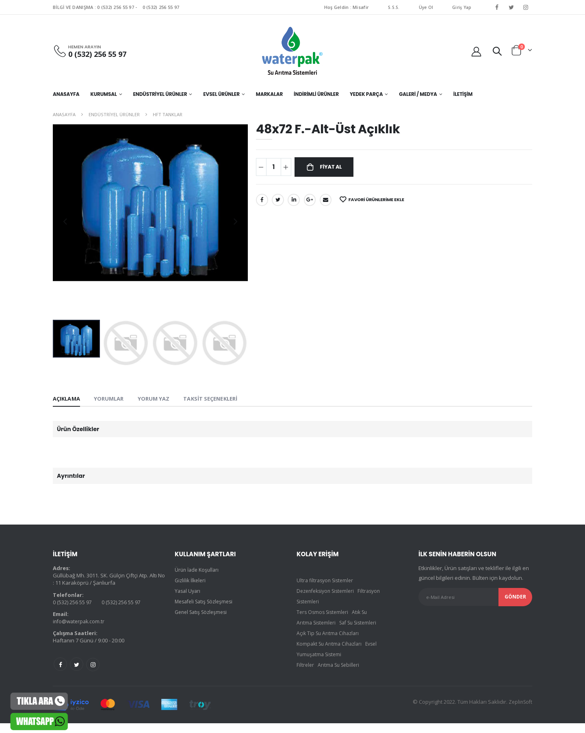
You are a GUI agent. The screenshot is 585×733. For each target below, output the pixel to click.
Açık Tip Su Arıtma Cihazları (329, 644)
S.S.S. (392, 7)
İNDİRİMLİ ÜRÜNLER (316, 94)
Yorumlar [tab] (113, 399)
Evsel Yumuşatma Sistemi (328, 666)
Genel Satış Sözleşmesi (203, 613)
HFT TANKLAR (167, 114)
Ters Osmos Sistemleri (324, 613)
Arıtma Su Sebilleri (340, 676)
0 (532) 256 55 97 (115, 7)
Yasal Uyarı (188, 592)
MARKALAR (269, 94)
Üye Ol (425, 7)
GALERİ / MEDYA (418, 94)
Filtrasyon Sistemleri (321, 602)
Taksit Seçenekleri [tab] (220, 399)
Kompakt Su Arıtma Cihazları (331, 655)
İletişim (462, 94)
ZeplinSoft (519, 711)
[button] (497, 51)
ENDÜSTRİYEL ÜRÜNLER (160, 94)
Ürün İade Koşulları (198, 571)
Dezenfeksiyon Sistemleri (328, 592)
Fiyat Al (333, 168)
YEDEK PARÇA (366, 94)
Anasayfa (66, 94)
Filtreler (306, 676)
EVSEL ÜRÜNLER (221, 94)
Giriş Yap (461, 7)
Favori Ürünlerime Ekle (384, 201)
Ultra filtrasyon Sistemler (327, 581)
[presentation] (65, 221)
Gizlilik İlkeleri (191, 581)
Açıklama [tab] (68, 399)
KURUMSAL (103, 94)
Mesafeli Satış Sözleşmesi (206, 602)
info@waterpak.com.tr (80, 622)
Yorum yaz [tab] (159, 399)
